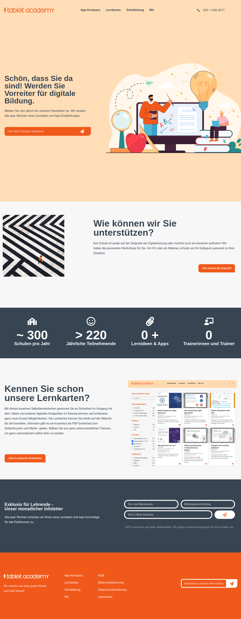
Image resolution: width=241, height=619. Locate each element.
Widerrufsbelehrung (111, 582)
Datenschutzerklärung (112, 589)
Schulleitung (135, 10)
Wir (151, 10)
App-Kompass (90, 10)
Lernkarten (113, 10)
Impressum (105, 596)
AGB (101, 575)
